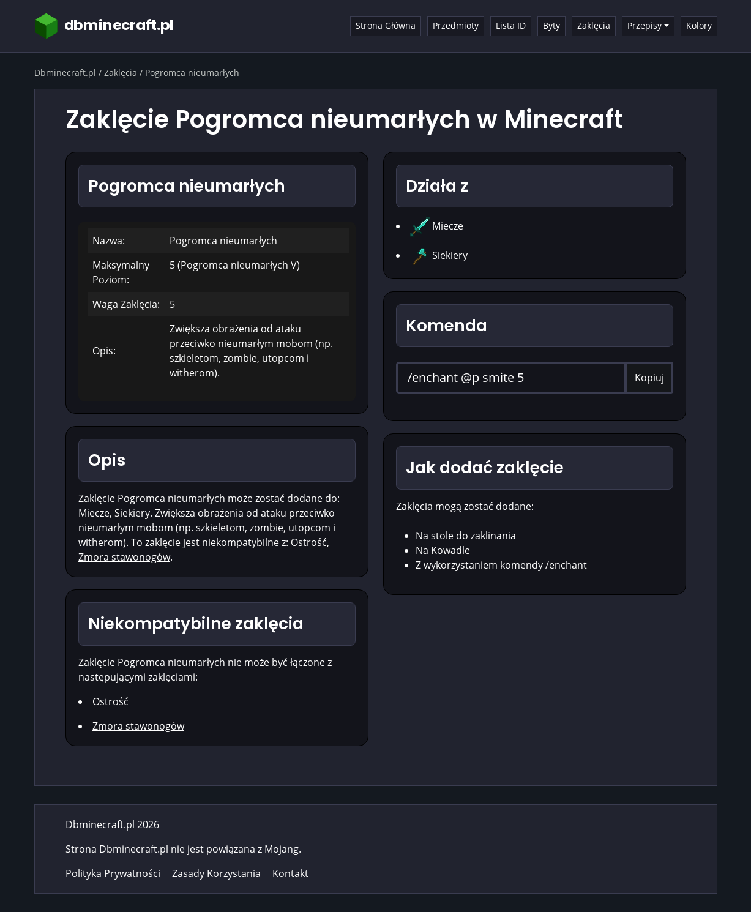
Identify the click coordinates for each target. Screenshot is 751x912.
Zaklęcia (593, 25)
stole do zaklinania (473, 535)
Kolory (699, 25)
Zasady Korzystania (216, 873)
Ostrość (309, 542)
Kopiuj (649, 377)
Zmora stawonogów (124, 557)
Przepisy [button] (644, 25)
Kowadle (450, 550)
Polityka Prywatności (112, 873)
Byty (551, 25)
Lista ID (511, 25)
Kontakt (290, 873)
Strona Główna (386, 25)
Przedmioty (456, 25)
